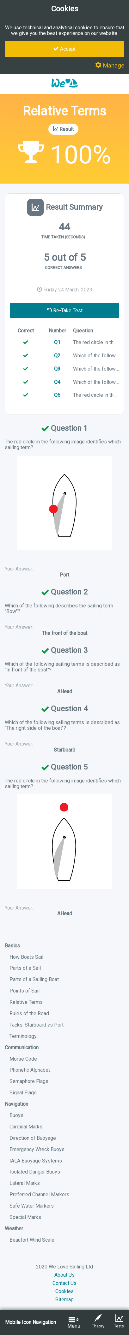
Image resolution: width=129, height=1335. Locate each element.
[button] (64, 91)
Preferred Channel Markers (39, 1194)
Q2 (57, 356)
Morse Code (23, 1059)
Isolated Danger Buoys (34, 1172)
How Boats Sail (26, 957)
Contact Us (64, 1283)
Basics (12, 946)
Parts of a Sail (25, 968)
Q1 (57, 342)
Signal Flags (23, 1093)
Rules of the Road (29, 1013)
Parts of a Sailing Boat (34, 979)
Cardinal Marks (25, 1127)
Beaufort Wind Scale (31, 1240)
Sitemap (64, 1300)
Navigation (16, 1104)
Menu (74, 1322)
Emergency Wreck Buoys (36, 1149)
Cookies (64, 1291)
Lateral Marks (24, 1183)
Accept (64, 49)
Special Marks (25, 1217)
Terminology (23, 1036)
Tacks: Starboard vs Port (36, 1025)
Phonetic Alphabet (29, 1070)
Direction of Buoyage (32, 1138)
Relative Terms (26, 1002)
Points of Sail (24, 991)
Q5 (57, 395)
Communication (22, 1048)
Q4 (57, 382)
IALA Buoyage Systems (35, 1161)
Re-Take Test (65, 310)
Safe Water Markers (31, 1206)
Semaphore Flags (28, 1081)
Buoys (16, 1115)
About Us (64, 1275)
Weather (14, 1229)
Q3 (57, 369)
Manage (109, 65)
